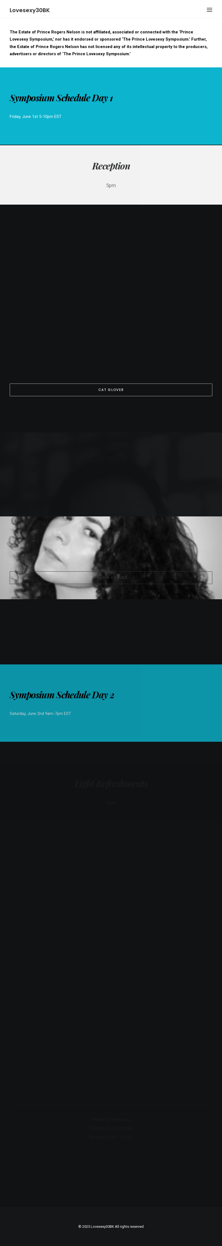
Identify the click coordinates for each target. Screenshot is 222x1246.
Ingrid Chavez (111, 577)
